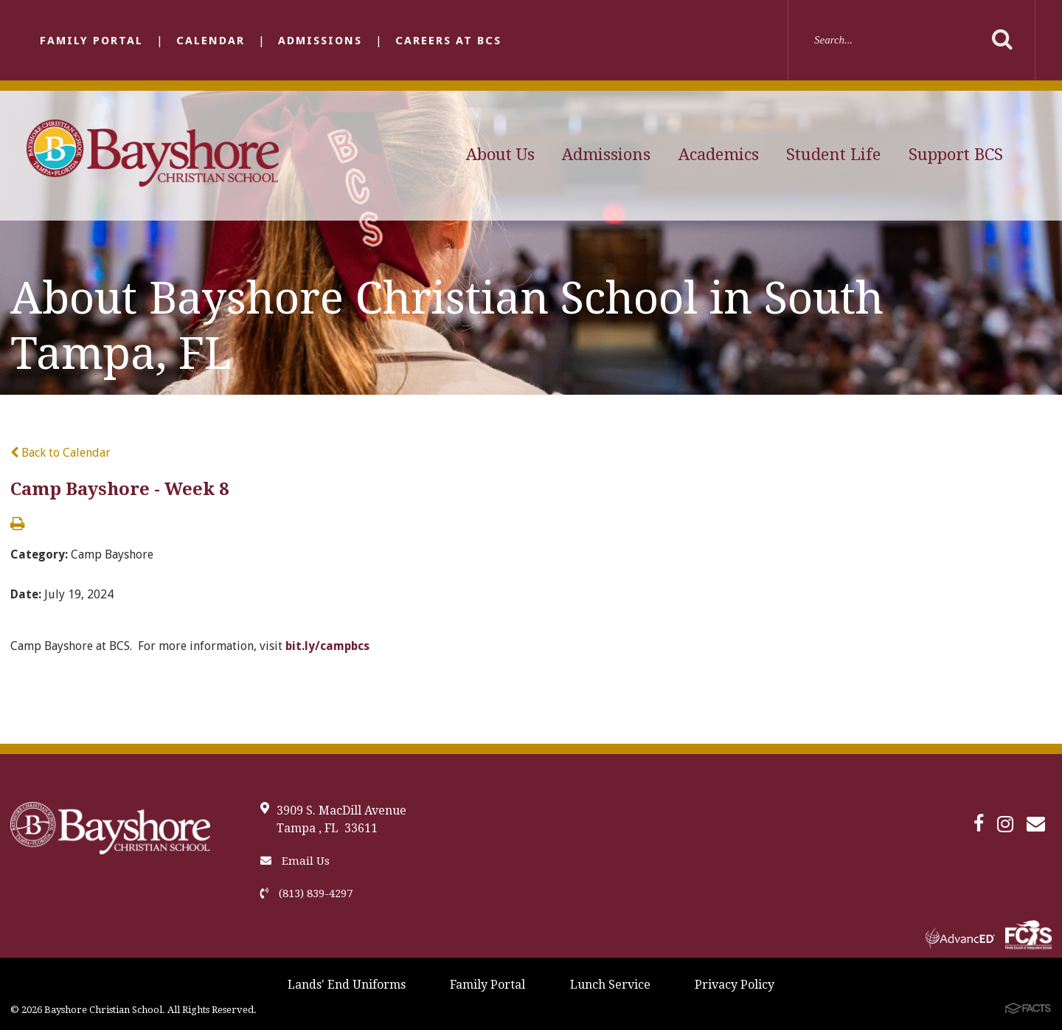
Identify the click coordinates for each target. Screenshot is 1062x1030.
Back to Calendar (60, 453)
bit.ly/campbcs (327, 646)
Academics (718, 154)
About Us (500, 154)
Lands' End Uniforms (347, 985)
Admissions (320, 40)
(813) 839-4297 (306, 893)
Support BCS (956, 154)
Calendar (210, 40)
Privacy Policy (734, 985)
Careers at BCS (448, 40)
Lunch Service (610, 985)
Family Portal (91, 40)
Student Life (833, 154)
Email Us (295, 861)
